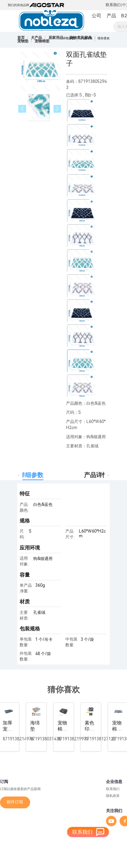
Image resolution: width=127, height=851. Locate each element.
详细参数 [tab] (31, 474)
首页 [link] (21, 38)
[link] (36, 38)
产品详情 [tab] (96, 474)
